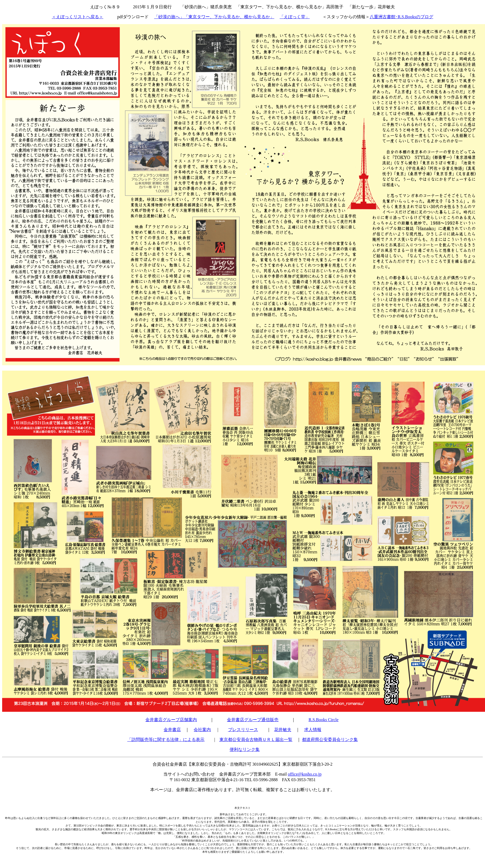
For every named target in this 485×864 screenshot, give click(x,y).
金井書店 (172, 729)
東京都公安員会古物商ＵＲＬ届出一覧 (255, 739)
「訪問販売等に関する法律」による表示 (165, 739)
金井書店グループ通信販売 (252, 719)
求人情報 (312, 729)
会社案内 (202, 729)
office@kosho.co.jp (305, 774)
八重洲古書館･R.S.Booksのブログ (401, 16)
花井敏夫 (282, 729)
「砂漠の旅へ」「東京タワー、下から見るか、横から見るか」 (214, 16)
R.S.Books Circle (323, 719)
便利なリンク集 (245, 749)
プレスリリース (243, 729)
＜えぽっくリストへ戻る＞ (77, 16)
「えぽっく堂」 (295, 16)
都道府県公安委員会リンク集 (330, 739)
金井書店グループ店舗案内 (171, 719)
